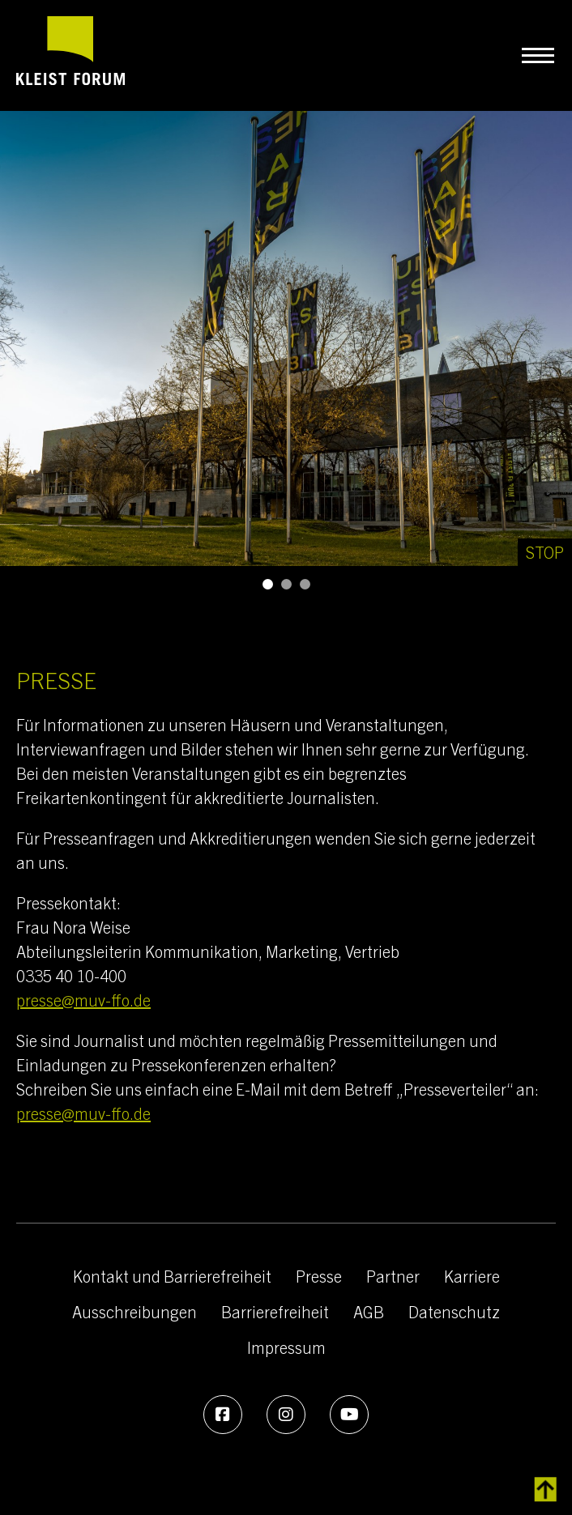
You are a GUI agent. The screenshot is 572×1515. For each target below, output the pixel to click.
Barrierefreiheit (275, 1311)
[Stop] (545, 552)
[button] (268, 584)
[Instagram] (286, 1414)
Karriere (472, 1276)
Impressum (286, 1347)
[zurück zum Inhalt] (546, 1490)
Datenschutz (454, 1311)
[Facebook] (222, 1414)
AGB (368, 1311)
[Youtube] (349, 1414)
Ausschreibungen (134, 1311)
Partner (393, 1276)
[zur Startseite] (70, 55)
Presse (319, 1276)
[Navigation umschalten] (537, 55)
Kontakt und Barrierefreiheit (172, 1276)
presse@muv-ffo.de (83, 999)
